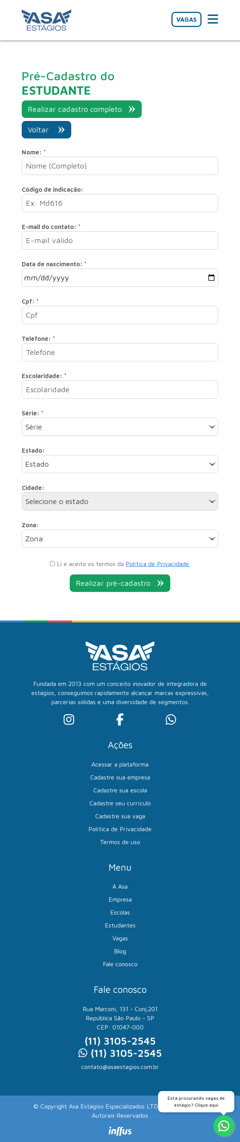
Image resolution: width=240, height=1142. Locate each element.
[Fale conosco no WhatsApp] (223, 1125)
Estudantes (120, 925)
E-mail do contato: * (51, 226)
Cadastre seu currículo (120, 803)
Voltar (46, 129)
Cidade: (33, 487)
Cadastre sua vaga (120, 816)
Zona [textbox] (34, 538)
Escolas (120, 912)
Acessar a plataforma (120, 764)
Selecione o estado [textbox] (56, 501)
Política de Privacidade (120, 828)
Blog (120, 951)
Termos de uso (120, 841)
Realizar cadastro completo (82, 109)
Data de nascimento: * (54, 264)
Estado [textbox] (37, 464)
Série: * (33, 413)
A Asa (120, 886)
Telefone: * (38, 338)
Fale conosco (120, 964)
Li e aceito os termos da (120, 563)
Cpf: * (30, 301)
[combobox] (120, 427)
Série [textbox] (33, 426)
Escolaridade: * (44, 375)
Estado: (33, 450)
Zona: (30, 525)
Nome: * (34, 152)
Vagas (120, 938)
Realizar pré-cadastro (120, 583)
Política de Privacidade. (158, 563)
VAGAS (186, 19)
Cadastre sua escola (120, 790)
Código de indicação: (52, 189)
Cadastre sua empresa (120, 777)
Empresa (120, 899)
